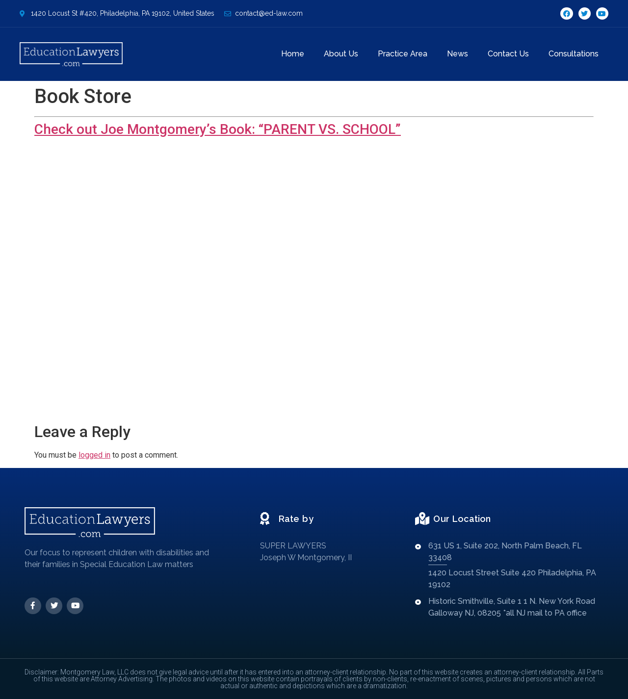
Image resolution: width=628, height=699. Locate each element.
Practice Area (402, 53)
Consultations (574, 53)
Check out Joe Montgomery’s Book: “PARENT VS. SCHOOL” (217, 129)
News (457, 53)
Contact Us (508, 53)
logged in (94, 455)
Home (292, 53)
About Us (341, 53)
